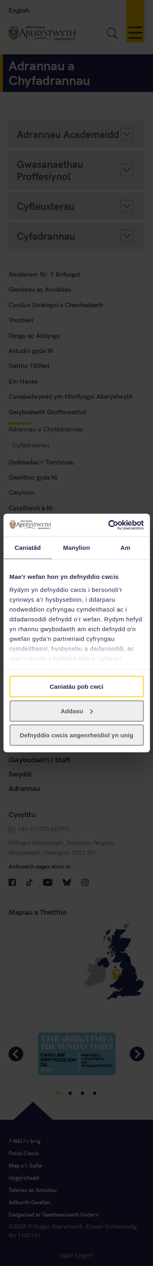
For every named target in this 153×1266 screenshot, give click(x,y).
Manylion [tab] (76, 547)
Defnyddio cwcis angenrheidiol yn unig (76, 735)
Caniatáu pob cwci (77, 686)
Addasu (77, 710)
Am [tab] (125, 547)
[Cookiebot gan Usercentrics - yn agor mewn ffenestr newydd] (109, 525)
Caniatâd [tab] (28, 547)
